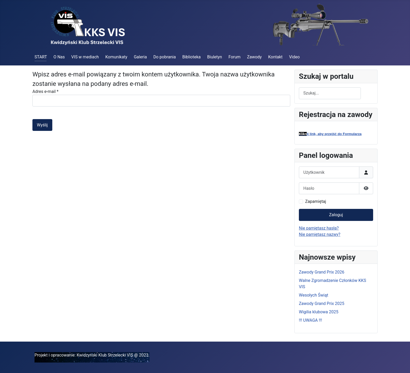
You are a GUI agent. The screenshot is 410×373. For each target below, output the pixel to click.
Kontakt (275, 56)
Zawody (254, 56)
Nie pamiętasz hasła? (319, 228)
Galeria (140, 56)
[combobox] (330, 93)
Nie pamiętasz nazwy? (319, 234)
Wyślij (42, 125)
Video (294, 56)
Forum (235, 56)
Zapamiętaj (315, 201)
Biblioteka (191, 56)
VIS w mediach (85, 56)
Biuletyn (214, 56)
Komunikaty (116, 56)
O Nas (59, 56)
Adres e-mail (45, 91)
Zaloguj (336, 214)
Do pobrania (164, 56)
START (41, 56)
